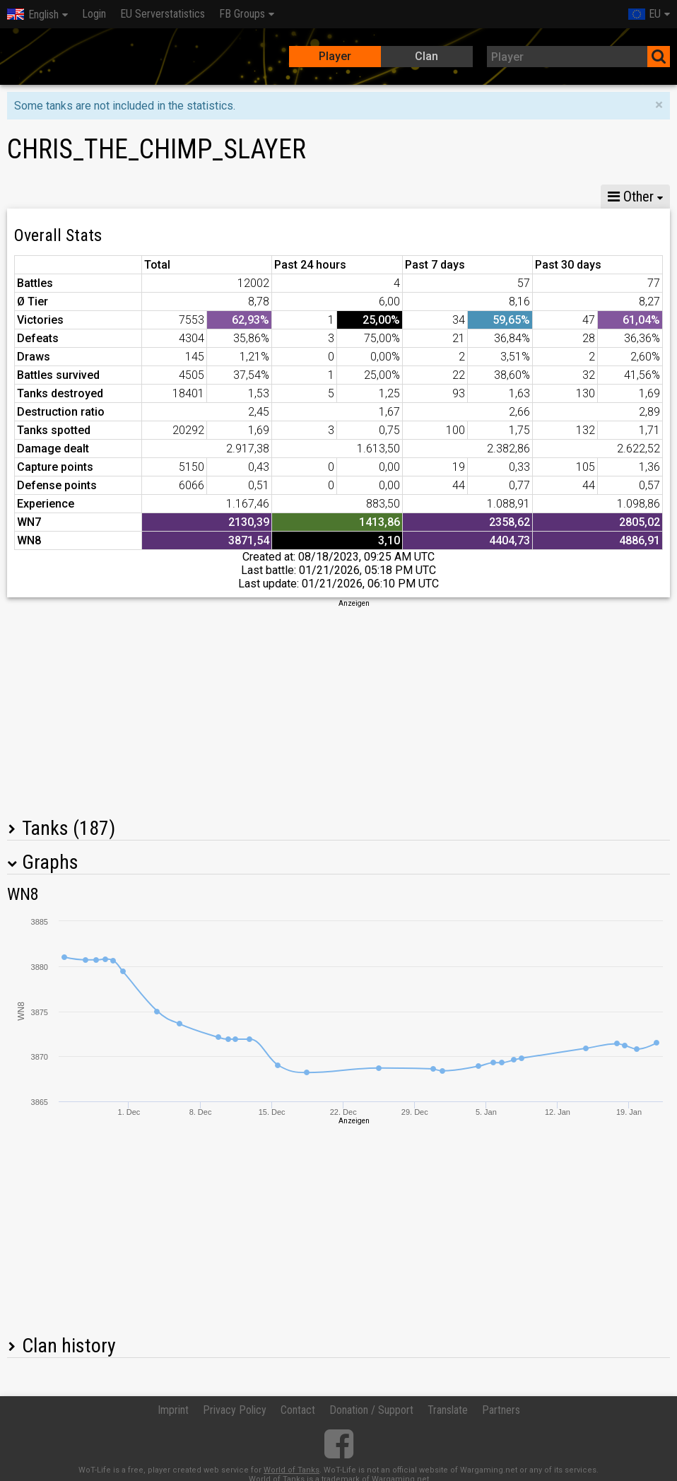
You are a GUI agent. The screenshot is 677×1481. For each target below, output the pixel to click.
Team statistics (429, 196)
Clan (426, 56)
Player (335, 56)
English (33, 14)
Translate (448, 1410)
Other (631, 196)
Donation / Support (371, 1410)
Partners (501, 1410)
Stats (35, 196)
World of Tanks (291, 1470)
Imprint (173, 1410)
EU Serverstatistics (162, 14)
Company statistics (315, 196)
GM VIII (159, 196)
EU (644, 14)
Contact (298, 1410)
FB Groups (242, 14)
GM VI (222, 196)
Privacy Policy (234, 1410)
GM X (98, 196)
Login (94, 14)
